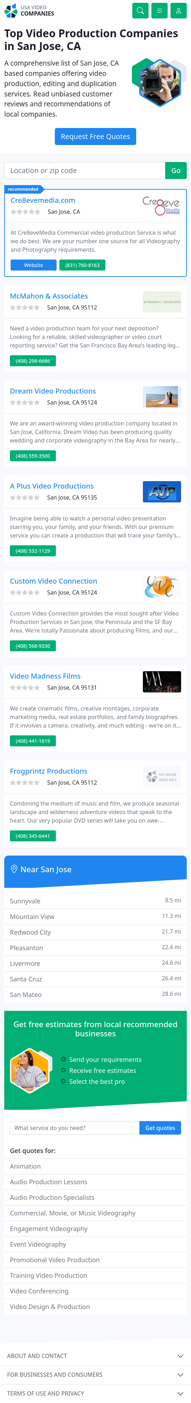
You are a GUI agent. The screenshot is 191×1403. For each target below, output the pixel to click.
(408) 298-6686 (33, 360)
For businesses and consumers (54, 1375)
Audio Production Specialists (52, 1197)
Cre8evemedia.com (43, 200)
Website (33, 265)
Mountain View (95, 916)
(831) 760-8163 (82, 265)
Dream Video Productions (53, 391)
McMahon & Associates (49, 296)
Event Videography (38, 1244)
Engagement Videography (49, 1228)
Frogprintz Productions (48, 771)
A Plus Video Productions (52, 486)
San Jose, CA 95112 (72, 307)
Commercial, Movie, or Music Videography (72, 1213)
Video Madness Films (45, 676)
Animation (25, 1166)
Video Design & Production (50, 1306)
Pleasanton (95, 947)
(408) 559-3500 (33, 455)
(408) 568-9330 (33, 645)
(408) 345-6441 (33, 836)
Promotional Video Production (55, 1260)
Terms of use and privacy (45, 1393)
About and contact (37, 1356)
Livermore (95, 963)
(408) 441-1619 (33, 740)
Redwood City (95, 932)
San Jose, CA (64, 212)
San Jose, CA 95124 (72, 402)
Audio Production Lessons (48, 1181)
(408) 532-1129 (33, 550)
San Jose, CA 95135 (72, 497)
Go (176, 170)
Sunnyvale (95, 900)
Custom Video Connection (53, 581)
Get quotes (160, 1128)
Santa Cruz (95, 978)
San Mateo (95, 994)
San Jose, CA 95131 (72, 687)
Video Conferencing (39, 1291)
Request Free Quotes (95, 136)
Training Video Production (48, 1275)
